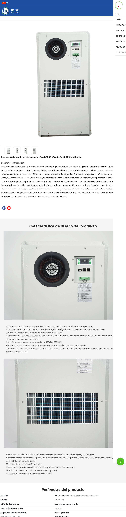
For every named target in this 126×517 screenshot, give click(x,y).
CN (5, 2)
